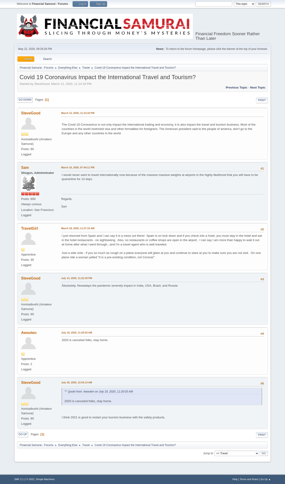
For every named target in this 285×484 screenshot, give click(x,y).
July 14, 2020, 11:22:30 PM (76, 278)
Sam (25, 167)
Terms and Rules (249, 479)
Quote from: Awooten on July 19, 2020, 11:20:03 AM (100, 391)
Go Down (25, 99)
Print (262, 100)
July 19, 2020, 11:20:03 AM (76, 332)
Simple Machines (45, 479)
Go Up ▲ (266, 479)
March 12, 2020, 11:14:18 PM (77, 113)
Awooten (28, 333)
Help (234, 479)
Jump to (208, 453)
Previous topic (236, 87)
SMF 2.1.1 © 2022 (24, 479)
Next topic (258, 87)
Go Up (23, 434)
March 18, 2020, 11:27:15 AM (77, 228)
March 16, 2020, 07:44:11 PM (77, 167)
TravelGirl (29, 228)
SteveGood (30, 113)
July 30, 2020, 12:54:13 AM (76, 382)
